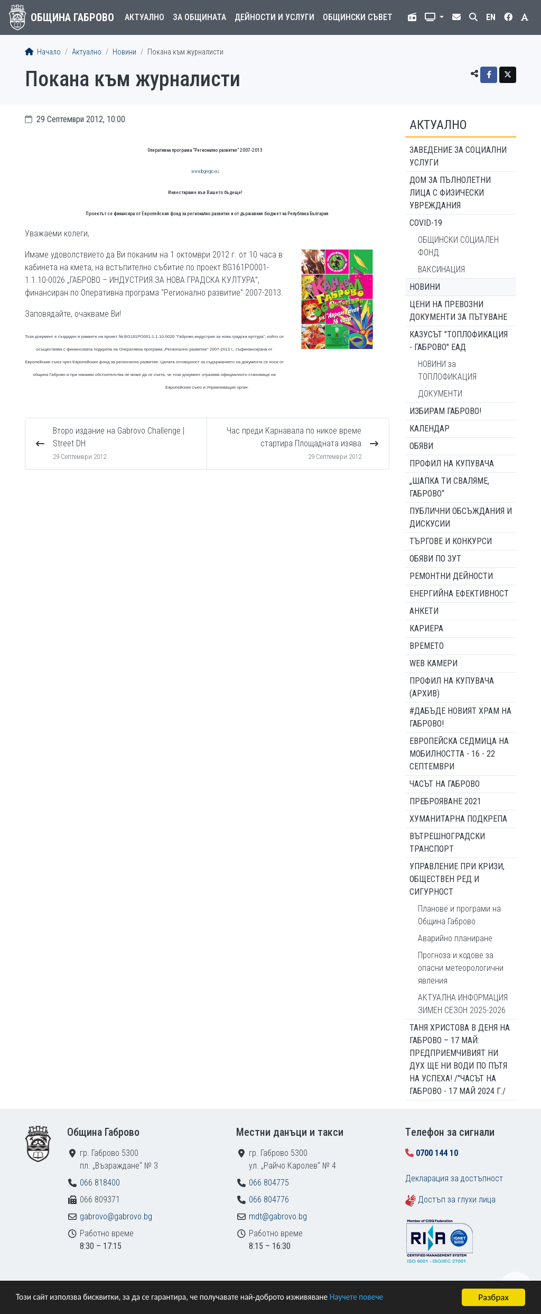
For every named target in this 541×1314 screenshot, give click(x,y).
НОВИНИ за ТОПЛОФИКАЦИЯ (447, 370)
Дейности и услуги (274, 17)
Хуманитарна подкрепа (458, 819)
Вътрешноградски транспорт (447, 842)
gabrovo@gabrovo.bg (116, 1216)
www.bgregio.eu (205, 171)
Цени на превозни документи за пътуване (458, 310)
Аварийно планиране (455, 938)
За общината (199, 17)
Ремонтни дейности (451, 576)
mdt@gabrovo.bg (278, 1216)
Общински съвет (358, 17)
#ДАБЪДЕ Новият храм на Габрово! (460, 717)
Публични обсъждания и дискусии (460, 517)
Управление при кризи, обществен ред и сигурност (457, 879)
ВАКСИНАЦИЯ (441, 269)
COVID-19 (425, 223)
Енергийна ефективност (459, 594)
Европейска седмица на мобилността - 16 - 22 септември (459, 753)
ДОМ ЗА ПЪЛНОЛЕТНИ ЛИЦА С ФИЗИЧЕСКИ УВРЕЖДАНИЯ (450, 192)
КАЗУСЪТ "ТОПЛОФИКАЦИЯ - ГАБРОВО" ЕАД (458, 340)
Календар (429, 429)
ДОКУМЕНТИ (440, 394)
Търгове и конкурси (450, 541)
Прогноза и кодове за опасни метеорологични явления (460, 968)
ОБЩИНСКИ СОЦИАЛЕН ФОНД (458, 246)
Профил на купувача (451, 463)
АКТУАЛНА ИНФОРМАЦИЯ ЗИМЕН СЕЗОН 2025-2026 (463, 1004)
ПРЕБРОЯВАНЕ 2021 (445, 801)
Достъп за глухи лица (457, 1199)
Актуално (144, 17)
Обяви (421, 446)
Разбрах (493, 1297)
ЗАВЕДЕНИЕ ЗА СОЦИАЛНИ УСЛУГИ (458, 156)
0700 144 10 (437, 1153)
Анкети (424, 611)
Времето (426, 646)
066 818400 (100, 1183)
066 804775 (269, 1183)
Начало (43, 52)
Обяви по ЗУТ (435, 559)
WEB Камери (433, 663)
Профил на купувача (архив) (451, 687)
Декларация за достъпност (454, 1178)
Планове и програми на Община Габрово (459, 915)
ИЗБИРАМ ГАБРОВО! (445, 411)
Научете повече (392, 1297)
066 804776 (269, 1199)
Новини (124, 52)
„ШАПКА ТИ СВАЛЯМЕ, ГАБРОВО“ (449, 487)
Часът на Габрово (444, 784)
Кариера (426, 628)
